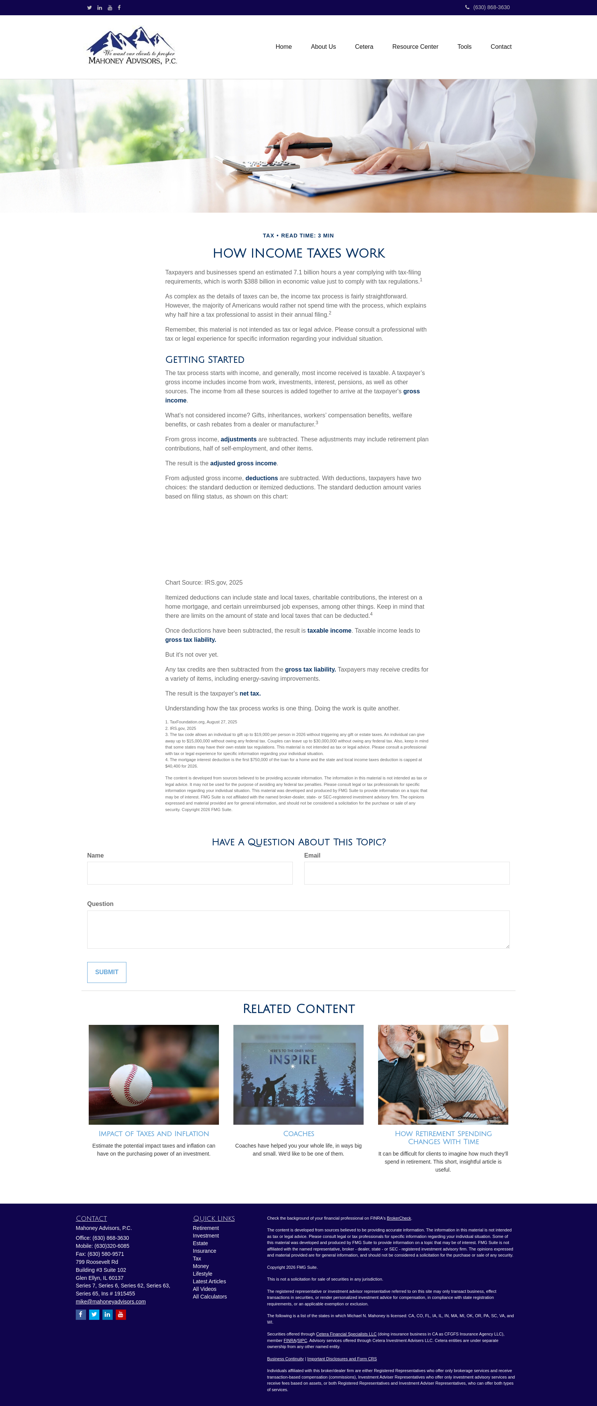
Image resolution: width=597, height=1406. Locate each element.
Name (95, 855)
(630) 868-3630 (487, 7)
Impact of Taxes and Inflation (154, 1134)
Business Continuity (285, 1358)
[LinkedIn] (99, 7)
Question (100, 904)
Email (312, 855)
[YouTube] (110, 7)
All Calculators (210, 1297)
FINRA (290, 1340)
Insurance (204, 1251)
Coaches (298, 1134)
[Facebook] (119, 7)
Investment (206, 1236)
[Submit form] (106, 972)
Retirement (206, 1228)
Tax (197, 1258)
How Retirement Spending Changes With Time (443, 1138)
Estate (200, 1243)
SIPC (302, 1340)
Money (201, 1266)
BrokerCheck (399, 1218)
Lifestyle (202, 1274)
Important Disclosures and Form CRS (342, 1358)
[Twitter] (89, 7)
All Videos (205, 1289)
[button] (324, 47)
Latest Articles (209, 1281)
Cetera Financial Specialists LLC (346, 1334)
